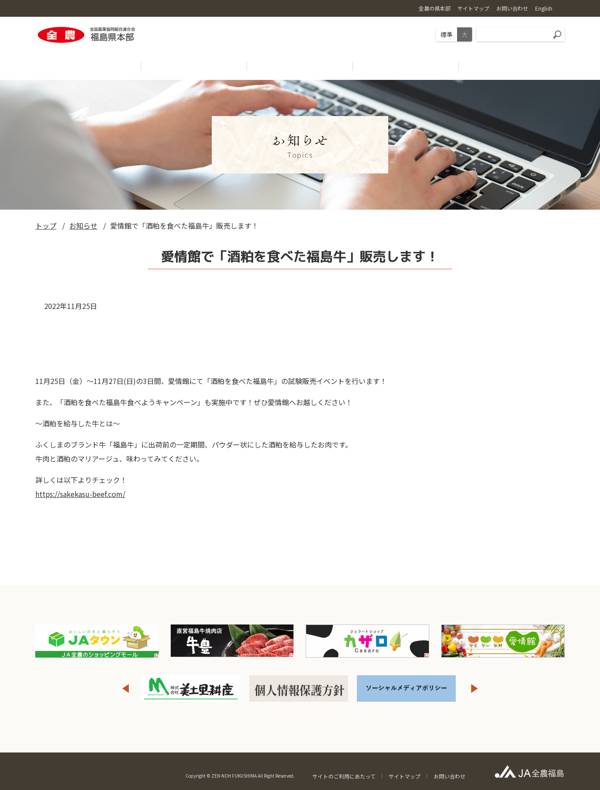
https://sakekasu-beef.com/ (80, 494)
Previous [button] (125, 688)
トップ (45, 225)
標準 (446, 34)
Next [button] (475, 688)
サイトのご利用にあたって (343, 776)
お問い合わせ (449, 776)
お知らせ (83, 225)
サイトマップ (404, 776)
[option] (191, 688)
